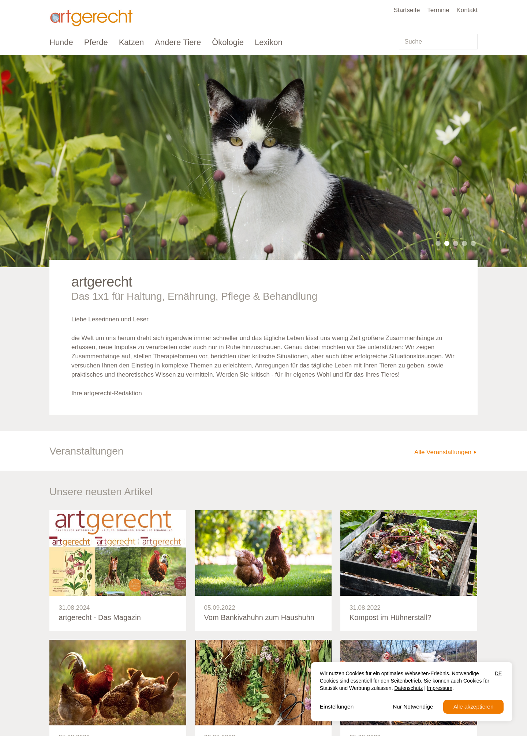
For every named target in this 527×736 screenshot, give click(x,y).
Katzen (131, 42)
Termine (438, 10)
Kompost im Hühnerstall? (390, 617)
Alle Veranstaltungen (442, 452)
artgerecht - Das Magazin (100, 617)
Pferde (96, 42)
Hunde (61, 42)
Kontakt (467, 10)
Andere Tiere (178, 42)
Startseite (407, 10)
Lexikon (269, 42)
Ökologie (228, 42)
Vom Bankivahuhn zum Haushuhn (259, 617)
